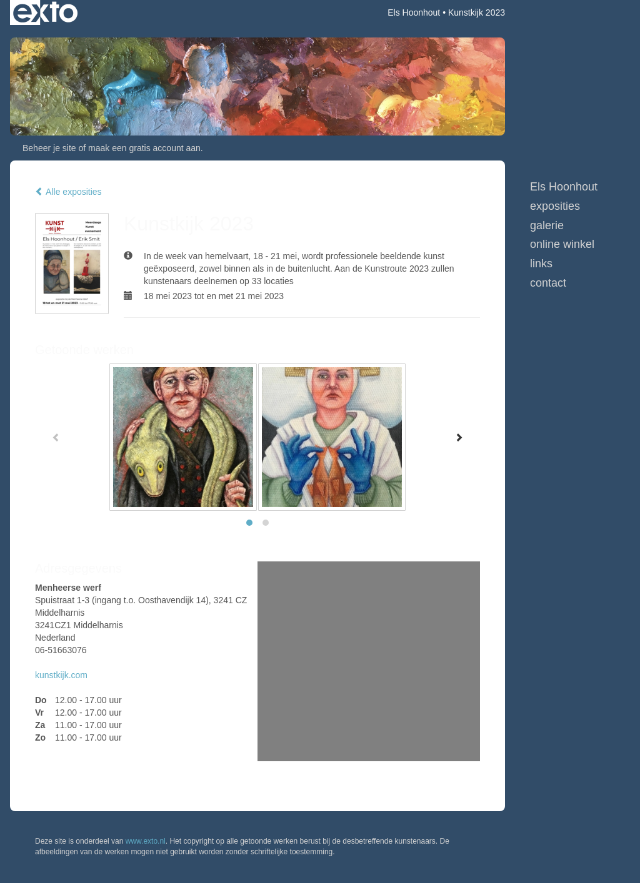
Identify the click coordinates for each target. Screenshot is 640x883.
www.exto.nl (146, 841)
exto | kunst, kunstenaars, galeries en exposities (45, 12)
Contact (548, 283)
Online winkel (562, 244)
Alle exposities (68, 192)
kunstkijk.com (61, 675)
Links (541, 263)
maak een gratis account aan (144, 148)
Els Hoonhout (414, 12)
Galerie (547, 225)
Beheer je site (49, 148)
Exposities (555, 206)
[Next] (458, 437)
